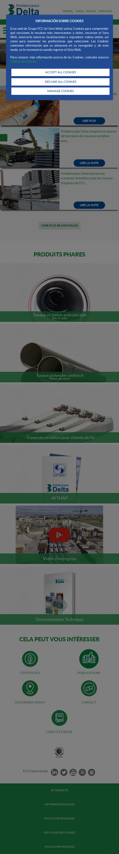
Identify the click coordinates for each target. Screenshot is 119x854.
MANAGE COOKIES (60, 91)
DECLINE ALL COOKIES (60, 81)
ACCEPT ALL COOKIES (60, 72)
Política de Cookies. (23, 61)
